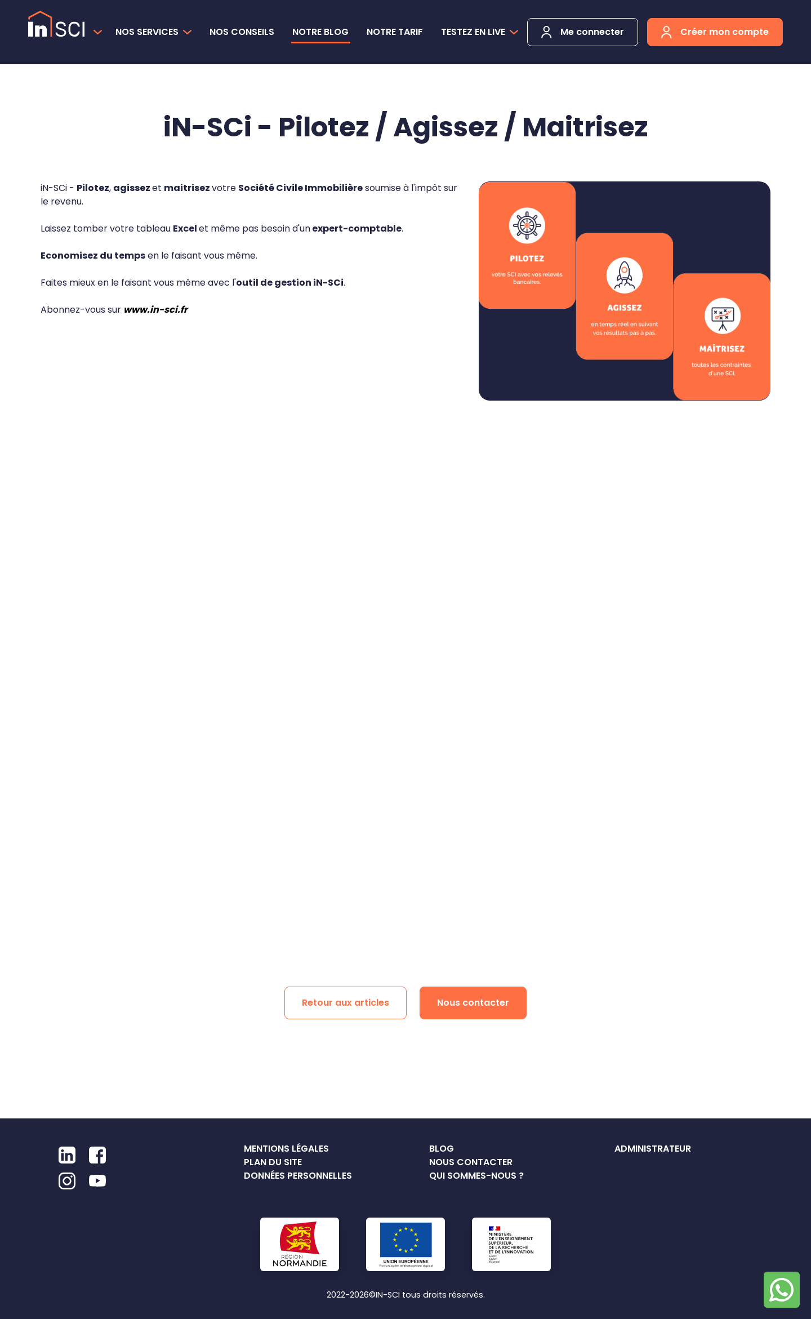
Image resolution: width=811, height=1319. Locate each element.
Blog (441, 1148)
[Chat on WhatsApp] (782, 1290)
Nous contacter (473, 1002)
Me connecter (582, 31)
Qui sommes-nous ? (476, 1175)
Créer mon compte (715, 31)
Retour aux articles (345, 1002)
